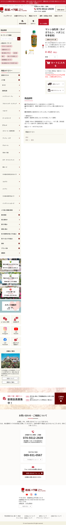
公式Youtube (16, 332)
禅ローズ (5, 167)
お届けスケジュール (20, 16)
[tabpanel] (34, 38)
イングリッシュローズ (8, 203)
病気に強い (4, 229)
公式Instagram (5, 332)
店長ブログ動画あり (16, 343)
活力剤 (15, 53)
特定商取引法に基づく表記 (12, 516)
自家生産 (4, 91)
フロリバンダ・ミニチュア (10, 103)
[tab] (26, 52)
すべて (4, 85)
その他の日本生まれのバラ (10, 174)
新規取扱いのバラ (6, 60)
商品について (33, 16)
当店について (58, 16)
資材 (10, 243)
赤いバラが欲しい (12, 56)
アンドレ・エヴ (7, 138)
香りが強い (4, 224)
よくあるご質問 (5, 322)
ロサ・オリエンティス (8, 160)
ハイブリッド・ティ (8, 96)
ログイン (33, 23)
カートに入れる (58, 64)
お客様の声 (16, 322)
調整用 (3, 253)
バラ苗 (10, 80)
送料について (56, 84)
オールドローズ (7, 118)
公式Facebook (5, 343)
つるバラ (5, 111)
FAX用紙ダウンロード (33, 459)
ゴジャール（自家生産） (9, 131)
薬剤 (32, 140)
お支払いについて (29, 516)
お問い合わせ (60, 10)
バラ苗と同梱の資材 (7, 210)
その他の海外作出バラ (8, 196)
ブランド (4, 125)
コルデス (5, 181)
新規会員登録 (22, 23)
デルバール (5, 145)
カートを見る (43, 23)
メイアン (5, 189)
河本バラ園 (5, 152)
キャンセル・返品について (24, 518)
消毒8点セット (6, 49)
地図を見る (25, 506)
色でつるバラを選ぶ (10, 238)
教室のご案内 (10, 382)
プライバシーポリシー (43, 518)
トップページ (8, 16)
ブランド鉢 (10, 248)
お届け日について (56, 516)
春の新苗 (10, 215)
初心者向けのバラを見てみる (9, 63)
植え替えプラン (6, 53)
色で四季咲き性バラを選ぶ (10, 234)
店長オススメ (10, 75)
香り (3, 56)
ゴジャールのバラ (6, 46)
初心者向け (4, 219)
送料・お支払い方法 (46, 16)
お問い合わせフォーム (33, 473)
